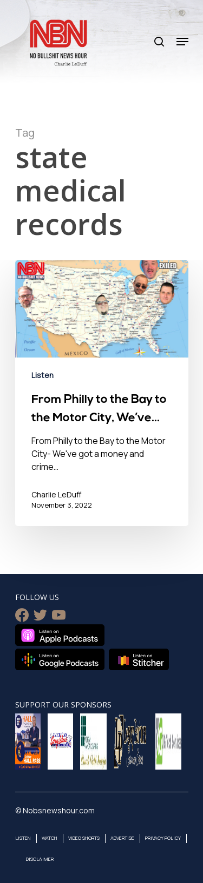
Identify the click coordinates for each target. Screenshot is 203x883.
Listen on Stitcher (139, 659)
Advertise (122, 837)
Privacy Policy (163, 837)
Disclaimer (40, 858)
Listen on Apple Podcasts (59, 635)
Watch (49, 837)
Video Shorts (84, 837)
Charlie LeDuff (56, 494)
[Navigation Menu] (182, 41)
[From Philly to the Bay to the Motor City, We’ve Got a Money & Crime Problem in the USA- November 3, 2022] (101, 393)
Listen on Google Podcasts (59, 659)
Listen (42, 375)
